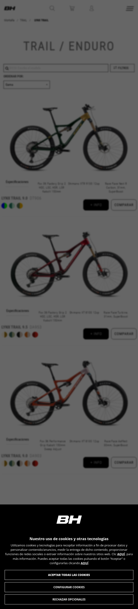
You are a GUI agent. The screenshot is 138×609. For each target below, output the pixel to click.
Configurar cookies (69, 587)
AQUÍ (121, 554)
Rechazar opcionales (68, 599)
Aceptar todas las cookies (69, 575)
